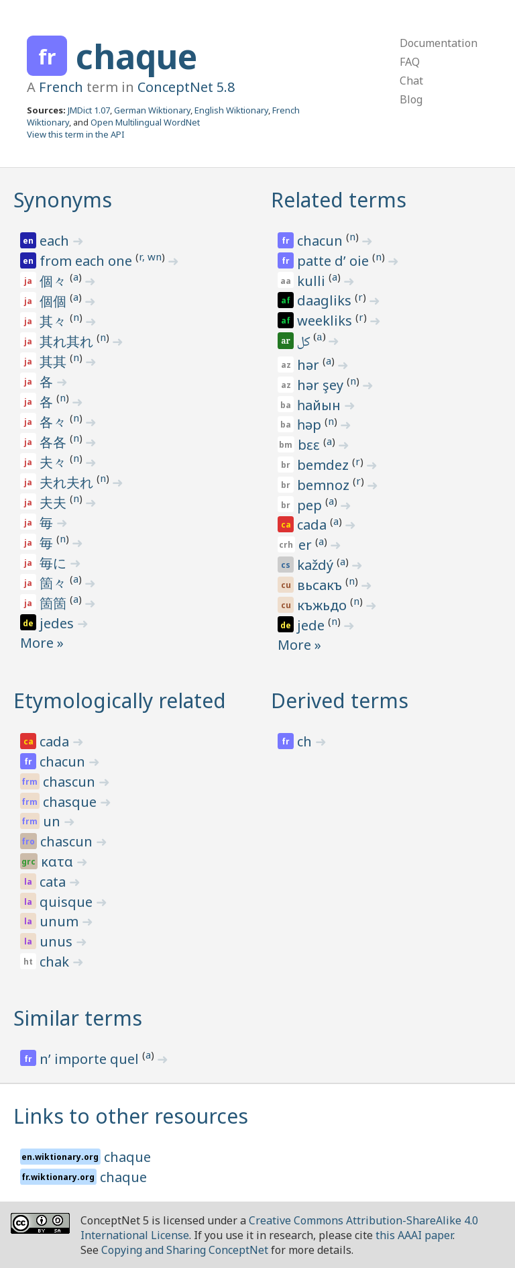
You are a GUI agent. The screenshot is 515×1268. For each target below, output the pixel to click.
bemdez (324, 465)
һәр (311, 425)
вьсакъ (321, 585)
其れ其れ (68, 341)
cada (313, 525)
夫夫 (55, 502)
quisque (68, 902)
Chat (411, 80)
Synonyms (62, 199)
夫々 (55, 462)
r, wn (150, 256)
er (306, 545)
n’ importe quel (91, 1059)
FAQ (410, 61)
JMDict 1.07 (89, 110)
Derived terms (339, 700)
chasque (71, 802)
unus (58, 941)
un (53, 821)
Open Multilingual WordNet (145, 122)
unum (61, 921)
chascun (71, 782)
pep (311, 505)
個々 (55, 281)
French (61, 87)
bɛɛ (310, 445)
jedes (58, 623)
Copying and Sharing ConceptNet (184, 1249)
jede (312, 625)
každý (317, 565)
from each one (87, 261)
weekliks (326, 320)
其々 (55, 321)
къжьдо (323, 605)
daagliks (326, 300)
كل (304, 343)
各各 (55, 442)
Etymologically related (119, 700)
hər (310, 365)
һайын (320, 405)
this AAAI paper (414, 1235)
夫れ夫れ (68, 482)
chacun (321, 241)
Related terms (338, 199)
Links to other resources (130, 1116)
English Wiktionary (231, 110)
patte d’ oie (334, 261)
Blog (411, 99)
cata (54, 882)
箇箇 (55, 603)
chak (56, 962)
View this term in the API (76, 134)
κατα (58, 861)
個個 (55, 301)
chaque (136, 56)
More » (42, 643)
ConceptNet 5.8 (186, 87)
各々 (55, 422)
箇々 (55, 583)
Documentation (438, 43)
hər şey (322, 385)
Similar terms (77, 1018)
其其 (55, 361)
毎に (55, 563)
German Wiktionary (152, 110)
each (56, 241)
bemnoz (325, 485)
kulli (313, 281)
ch (306, 741)
